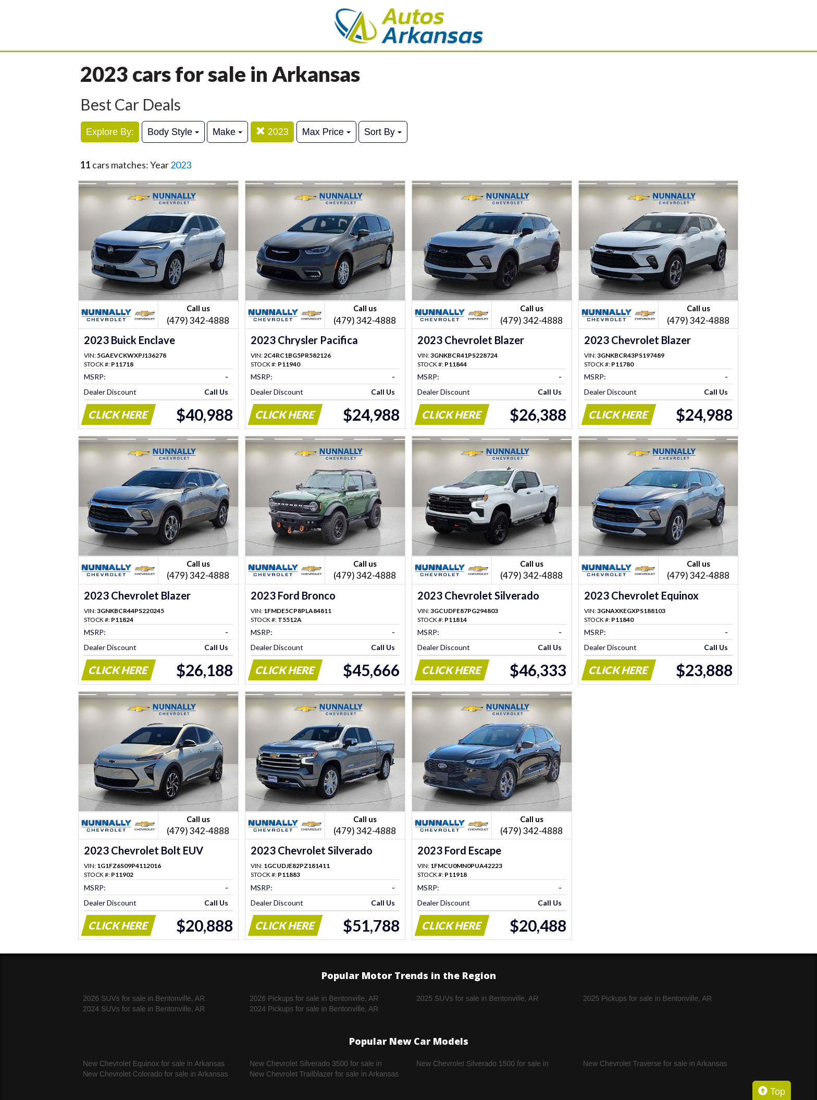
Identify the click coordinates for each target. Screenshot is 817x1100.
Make (227, 132)
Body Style (173, 132)
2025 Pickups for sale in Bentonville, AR (647, 998)
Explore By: (110, 132)
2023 (272, 131)
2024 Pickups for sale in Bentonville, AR (314, 1009)
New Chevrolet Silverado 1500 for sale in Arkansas (482, 1064)
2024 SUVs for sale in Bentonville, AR (144, 1009)
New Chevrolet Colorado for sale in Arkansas (155, 1074)
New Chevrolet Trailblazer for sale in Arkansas (324, 1074)
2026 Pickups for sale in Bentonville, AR (314, 998)
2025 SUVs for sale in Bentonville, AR (477, 998)
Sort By (383, 132)
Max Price (326, 132)
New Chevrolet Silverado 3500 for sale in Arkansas (316, 1064)
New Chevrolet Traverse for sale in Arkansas (655, 1063)
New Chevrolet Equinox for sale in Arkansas (154, 1063)
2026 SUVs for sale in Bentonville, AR (144, 998)
